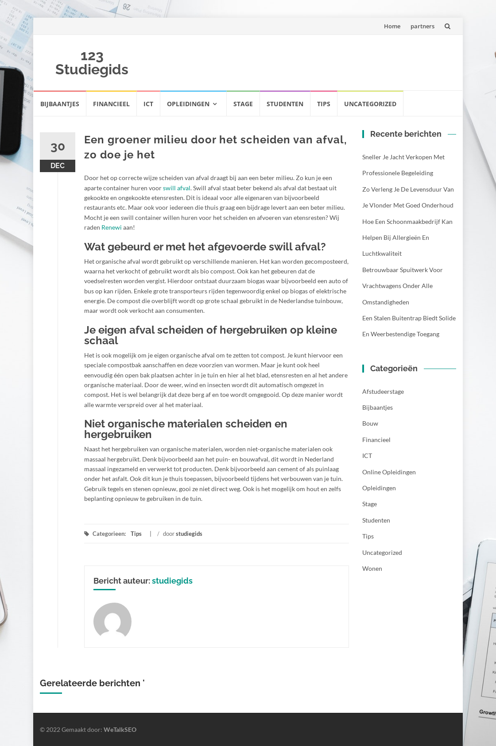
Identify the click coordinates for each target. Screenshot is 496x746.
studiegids (189, 533)
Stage (243, 104)
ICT (148, 104)
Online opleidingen (389, 472)
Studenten (285, 104)
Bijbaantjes (59, 104)
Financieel (111, 104)
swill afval (176, 188)
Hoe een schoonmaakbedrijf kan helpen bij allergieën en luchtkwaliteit (407, 238)
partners (422, 26)
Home (392, 26)
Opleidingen (188, 104)
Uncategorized (370, 104)
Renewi (111, 227)
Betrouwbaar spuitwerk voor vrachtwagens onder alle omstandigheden (402, 286)
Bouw (370, 423)
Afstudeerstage (383, 391)
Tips (323, 104)
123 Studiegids (91, 62)
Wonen (372, 568)
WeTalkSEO (120, 729)
